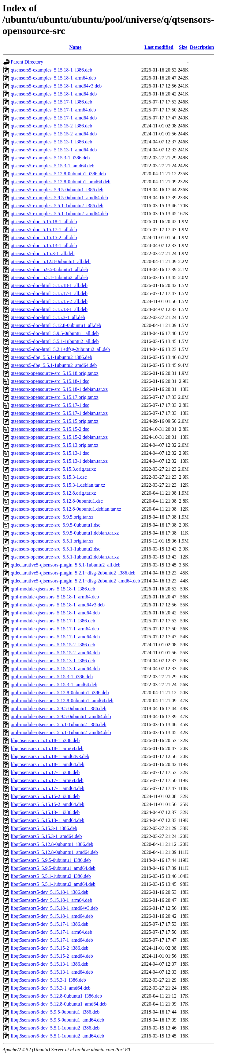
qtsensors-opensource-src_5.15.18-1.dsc (50, 381)
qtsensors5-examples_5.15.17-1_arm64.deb (53, 109)
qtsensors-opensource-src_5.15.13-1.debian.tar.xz (59, 461)
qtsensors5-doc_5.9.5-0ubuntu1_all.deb (49, 269)
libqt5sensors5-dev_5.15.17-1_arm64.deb (51, 932)
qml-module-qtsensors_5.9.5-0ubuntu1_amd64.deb (61, 716)
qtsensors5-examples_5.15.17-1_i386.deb (51, 101)
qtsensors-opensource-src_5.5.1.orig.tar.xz (52, 540)
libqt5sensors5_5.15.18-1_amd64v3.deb (50, 756)
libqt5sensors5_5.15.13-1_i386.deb (45, 812)
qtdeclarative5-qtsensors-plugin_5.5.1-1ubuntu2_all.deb (66, 564)
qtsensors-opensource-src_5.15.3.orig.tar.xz (53, 469)
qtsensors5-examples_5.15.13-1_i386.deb (51, 141)
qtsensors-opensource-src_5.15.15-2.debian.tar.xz (59, 437)
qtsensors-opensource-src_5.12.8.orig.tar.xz (53, 493)
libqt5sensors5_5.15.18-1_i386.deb (45, 740)
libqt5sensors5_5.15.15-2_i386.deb (45, 796)
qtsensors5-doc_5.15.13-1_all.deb (44, 245)
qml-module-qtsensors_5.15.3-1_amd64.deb (54, 684)
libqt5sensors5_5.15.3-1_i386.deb (44, 828)
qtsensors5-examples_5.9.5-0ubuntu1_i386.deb (57, 189)
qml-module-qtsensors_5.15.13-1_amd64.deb (55, 668)
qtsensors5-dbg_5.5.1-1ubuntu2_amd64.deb (54, 365)
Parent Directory (27, 61)
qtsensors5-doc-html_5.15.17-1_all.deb (49, 293)
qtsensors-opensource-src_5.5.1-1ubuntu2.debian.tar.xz (65, 556)
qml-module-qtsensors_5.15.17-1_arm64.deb (55, 628)
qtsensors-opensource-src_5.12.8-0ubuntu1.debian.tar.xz (66, 509)
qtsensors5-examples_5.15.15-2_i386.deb (51, 125)
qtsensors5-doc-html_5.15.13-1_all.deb (49, 309)
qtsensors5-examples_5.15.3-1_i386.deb (50, 157)
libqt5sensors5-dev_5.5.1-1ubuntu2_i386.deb (55, 1027)
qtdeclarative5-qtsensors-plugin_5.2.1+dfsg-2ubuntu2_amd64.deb (75, 580)
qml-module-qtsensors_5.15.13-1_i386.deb (53, 660)
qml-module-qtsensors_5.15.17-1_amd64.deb (55, 636)
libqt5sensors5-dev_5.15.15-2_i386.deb (49, 948)
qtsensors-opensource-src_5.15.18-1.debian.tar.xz (59, 389)
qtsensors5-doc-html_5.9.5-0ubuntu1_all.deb (55, 333)
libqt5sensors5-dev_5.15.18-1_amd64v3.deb (54, 908)
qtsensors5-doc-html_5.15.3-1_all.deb (48, 317)
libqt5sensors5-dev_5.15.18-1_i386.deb (49, 892)
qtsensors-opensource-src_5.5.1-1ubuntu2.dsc (55, 548)
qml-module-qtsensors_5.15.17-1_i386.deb (53, 620)
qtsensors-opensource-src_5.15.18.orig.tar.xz (55, 373)
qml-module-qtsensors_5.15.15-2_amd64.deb (55, 652)
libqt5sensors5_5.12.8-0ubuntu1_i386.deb (52, 844)
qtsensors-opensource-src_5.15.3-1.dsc (49, 477)
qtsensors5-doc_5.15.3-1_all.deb (42, 253)
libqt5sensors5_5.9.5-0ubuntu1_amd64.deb (53, 868)
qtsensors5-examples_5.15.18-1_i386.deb (51, 69)
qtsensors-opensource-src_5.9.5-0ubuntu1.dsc (55, 525)
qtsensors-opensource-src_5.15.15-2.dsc (50, 429)
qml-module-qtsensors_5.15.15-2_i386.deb (53, 644)
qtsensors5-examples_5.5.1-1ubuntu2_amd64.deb (59, 213)
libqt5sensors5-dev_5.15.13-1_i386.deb (49, 964)
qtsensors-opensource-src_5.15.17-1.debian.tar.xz (59, 413)
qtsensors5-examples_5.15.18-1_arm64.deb (53, 77)
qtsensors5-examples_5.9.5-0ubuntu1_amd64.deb (59, 197)
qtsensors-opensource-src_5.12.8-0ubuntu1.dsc (57, 501)
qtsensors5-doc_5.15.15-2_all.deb (44, 237)
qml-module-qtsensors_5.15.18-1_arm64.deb (55, 596)
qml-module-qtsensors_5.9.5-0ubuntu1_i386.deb (58, 708)
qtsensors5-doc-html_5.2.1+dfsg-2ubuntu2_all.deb (60, 349)
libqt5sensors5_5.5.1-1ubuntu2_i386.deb (51, 876)
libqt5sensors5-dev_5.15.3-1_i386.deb (48, 980)
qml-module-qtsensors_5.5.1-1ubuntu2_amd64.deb (61, 732)
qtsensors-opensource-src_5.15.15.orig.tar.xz (55, 421)
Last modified (158, 47)
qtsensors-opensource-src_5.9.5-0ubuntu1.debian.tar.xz (65, 532)
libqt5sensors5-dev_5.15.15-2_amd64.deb (52, 956)
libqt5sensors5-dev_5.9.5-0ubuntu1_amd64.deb (57, 1019)
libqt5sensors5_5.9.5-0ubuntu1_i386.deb (51, 860)
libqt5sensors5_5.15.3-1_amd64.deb (46, 836)
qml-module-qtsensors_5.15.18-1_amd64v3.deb (58, 604)
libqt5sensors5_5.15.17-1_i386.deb (45, 772)
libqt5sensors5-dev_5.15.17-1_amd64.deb (52, 940)
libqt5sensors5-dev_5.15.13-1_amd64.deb (52, 972)
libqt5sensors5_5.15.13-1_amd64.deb (47, 820)
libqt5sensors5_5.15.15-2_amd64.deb (47, 804)
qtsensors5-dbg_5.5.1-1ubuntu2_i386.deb (51, 357)
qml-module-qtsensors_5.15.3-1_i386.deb (52, 676)
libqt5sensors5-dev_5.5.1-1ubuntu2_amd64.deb (57, 1035)
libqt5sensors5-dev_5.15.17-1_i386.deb (49, 924)
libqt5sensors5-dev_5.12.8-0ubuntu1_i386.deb (56, 996)
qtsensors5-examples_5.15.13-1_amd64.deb (54, 149)
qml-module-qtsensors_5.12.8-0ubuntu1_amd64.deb (62, 700)
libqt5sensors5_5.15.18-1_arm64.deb (47, 748)
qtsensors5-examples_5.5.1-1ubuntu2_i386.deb (57, 205)
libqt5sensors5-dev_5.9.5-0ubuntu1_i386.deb (55, 1011)
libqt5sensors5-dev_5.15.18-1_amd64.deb (52, 916)
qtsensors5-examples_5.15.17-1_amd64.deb (54, 117)
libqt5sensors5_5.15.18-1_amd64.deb (47, 764)
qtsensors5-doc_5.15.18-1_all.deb (44, 221)
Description (202, 47)
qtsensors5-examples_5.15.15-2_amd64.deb (54, 133)
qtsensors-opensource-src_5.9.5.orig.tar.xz (52, 517)
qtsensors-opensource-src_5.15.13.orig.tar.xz (55, 445)
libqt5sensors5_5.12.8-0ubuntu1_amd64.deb (54, 852)
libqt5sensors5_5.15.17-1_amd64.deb (47, 788)
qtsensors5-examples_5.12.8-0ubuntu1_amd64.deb (60, 181)
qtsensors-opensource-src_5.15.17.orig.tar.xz (55, 397)
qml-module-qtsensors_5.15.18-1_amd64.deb (55, 612)
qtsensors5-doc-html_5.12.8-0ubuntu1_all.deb (56, 325)
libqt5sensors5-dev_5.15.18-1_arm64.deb (51, 900)
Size (183, 47)
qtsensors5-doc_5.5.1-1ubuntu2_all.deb (49, 277)
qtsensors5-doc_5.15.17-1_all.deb (44, 229)
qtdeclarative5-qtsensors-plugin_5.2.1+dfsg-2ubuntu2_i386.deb (73, 572)
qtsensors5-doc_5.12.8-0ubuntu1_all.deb (51, 261)
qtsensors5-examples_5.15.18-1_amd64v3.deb (56, 85)
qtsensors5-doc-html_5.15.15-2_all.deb (49, 301)
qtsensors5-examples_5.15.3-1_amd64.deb (52, 165)
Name (75, 47)
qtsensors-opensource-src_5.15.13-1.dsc (50, 453)
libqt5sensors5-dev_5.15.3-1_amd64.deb (51, 988)
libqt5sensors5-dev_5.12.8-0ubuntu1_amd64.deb (58, 1003)
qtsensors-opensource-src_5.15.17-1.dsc (50, 405)
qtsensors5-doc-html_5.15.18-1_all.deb (49, 285)
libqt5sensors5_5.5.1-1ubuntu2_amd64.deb (53, 884)
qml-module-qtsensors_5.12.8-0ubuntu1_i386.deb (60, 692)
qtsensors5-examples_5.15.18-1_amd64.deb (54, 93)
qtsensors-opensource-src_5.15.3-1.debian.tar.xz (58, 485)
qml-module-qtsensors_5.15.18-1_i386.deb (53, 588)
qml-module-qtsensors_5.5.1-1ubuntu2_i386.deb (58, 724)
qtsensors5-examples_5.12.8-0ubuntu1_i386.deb (58, 173)
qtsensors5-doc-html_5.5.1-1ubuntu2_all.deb (55, 341)
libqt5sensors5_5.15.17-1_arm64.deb (47, 780)
